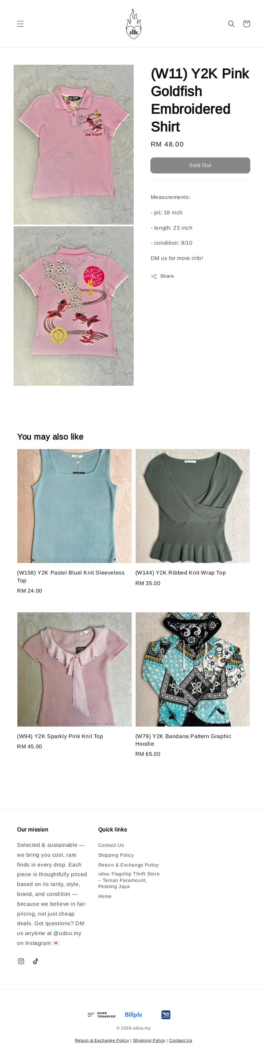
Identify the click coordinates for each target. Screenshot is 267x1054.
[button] (20, 23)
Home (105, 896)
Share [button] (162, 276)
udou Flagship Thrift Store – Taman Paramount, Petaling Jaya (129, 880)
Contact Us (111, 845)
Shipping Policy (116, 855)
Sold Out (200, 165)
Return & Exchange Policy (128, 865)
